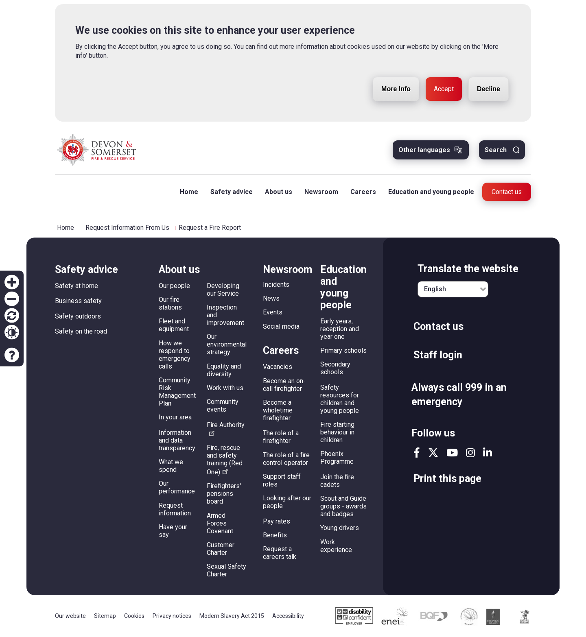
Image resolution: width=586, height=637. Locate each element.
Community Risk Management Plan (177, 391)
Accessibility (288, 616)
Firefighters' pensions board (224, 493)
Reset (11, 315)
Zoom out (11, 299)
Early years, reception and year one (339, 328)
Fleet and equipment (174, 325)
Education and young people (431, 192)
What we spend (171, 465)
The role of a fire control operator (286, 459)
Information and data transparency (177, 440)
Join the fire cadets (337, 481)
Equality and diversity (224, 370)
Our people (174, 286)
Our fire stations (170, 303)
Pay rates (276, 521)
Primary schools (343, 350)
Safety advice (231, 192)
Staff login (437, 355)
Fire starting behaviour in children (337, 432)
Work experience (336, 546)
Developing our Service (223, 289)
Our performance (177, 487)
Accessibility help (11, 355)
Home (189, 192)
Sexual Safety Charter (226, 570)
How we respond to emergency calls (174, 354)
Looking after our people (287, 502)
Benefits (275, 535)
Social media (281, 326)
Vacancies (277, 367)
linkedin (487, 452)
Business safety (78, 301)
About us (278, 192)
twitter (433, 452)
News (271, 298)
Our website (70, 616)
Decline (488, 68)
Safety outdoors (78, 316)
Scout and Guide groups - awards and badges (343, 506)
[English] (453, 289)
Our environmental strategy (227, 344)
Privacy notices (172, 616)
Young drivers (339, 528)
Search (496, 150)
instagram (470, 452)
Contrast (11, 332)
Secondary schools (335, 368)
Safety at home (76, 286)
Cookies (134, 616)
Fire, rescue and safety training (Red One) (225, 460)
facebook (416, 452)
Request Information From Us (127, 227)
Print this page (447, 478)
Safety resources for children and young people (339, 399)
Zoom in (11, 282)
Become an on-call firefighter (284, 385)
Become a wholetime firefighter (278, 410)
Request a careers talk (279, 553)
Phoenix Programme (337, 457)
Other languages (424, 150)
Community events (222, 405)
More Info (396, 68)
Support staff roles (282, 480)
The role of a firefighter (281, 437)
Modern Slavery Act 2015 (231, 616)
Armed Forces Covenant (220, 523)
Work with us (225, 388)
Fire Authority (226, 428)
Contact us (507, 192)
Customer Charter (220, 548)
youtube (452, 452)
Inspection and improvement (225, 315)
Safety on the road (81, 331)
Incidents (276, 284)
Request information (175, 509)
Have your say (173, 531)
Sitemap (105, 616)
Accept (444, 69)
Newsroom (321, 192)
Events (272, 312)
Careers (363, 192)
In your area (175, 417)
